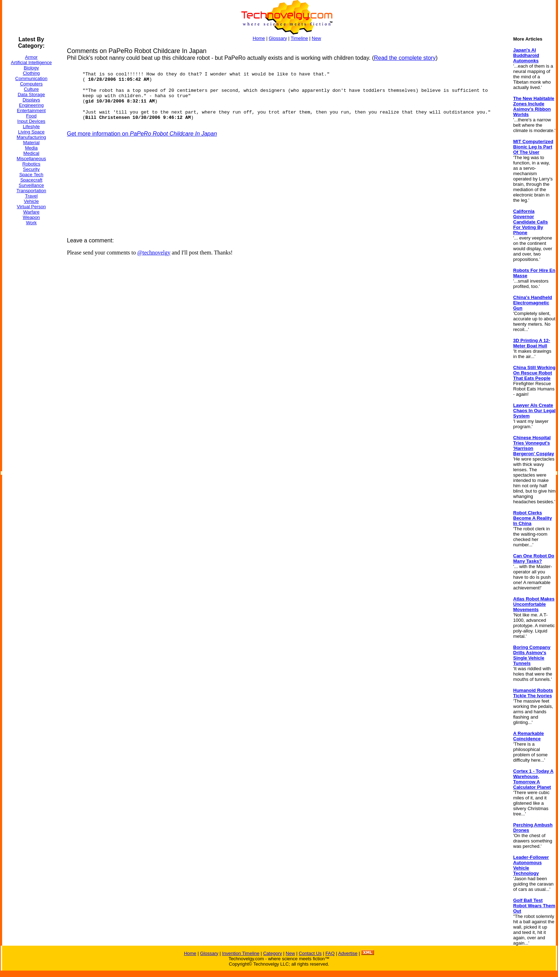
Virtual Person (31, 206)
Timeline (299, 38)
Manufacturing (31, 137)
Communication (31, 78)
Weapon (31, 217)
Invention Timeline (240, 953)
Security (31, 169)
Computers (31, 83)
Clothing (31, 73)
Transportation (31, 190)
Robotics (31, 164)
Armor (31, 57)
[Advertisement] (30, 338)
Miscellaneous (31, 158)
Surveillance (31, 185)
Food (31, 116)
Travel (31, 196)
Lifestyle (31, 126)
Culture (31, 89)
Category (272, 953)
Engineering (31, 105)
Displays (31, 100)
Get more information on (142, 134)
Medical (31, 153)
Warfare (31, 212)
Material (31, 142)
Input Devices (31, 121)
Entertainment (31, 110)
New (316, 38)
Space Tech (31, 174)
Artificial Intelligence (31, 62)
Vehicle (31, 201)
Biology (31, 67)
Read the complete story (405, 58)
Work (31, 222)
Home (259, 38)
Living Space (31, 132)
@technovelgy (153, 252)
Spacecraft (31, 180)
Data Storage (31, 94)
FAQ (330, 953)
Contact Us (310, 953)
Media (31, 148)
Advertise (347, 953)
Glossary (278, 38)
